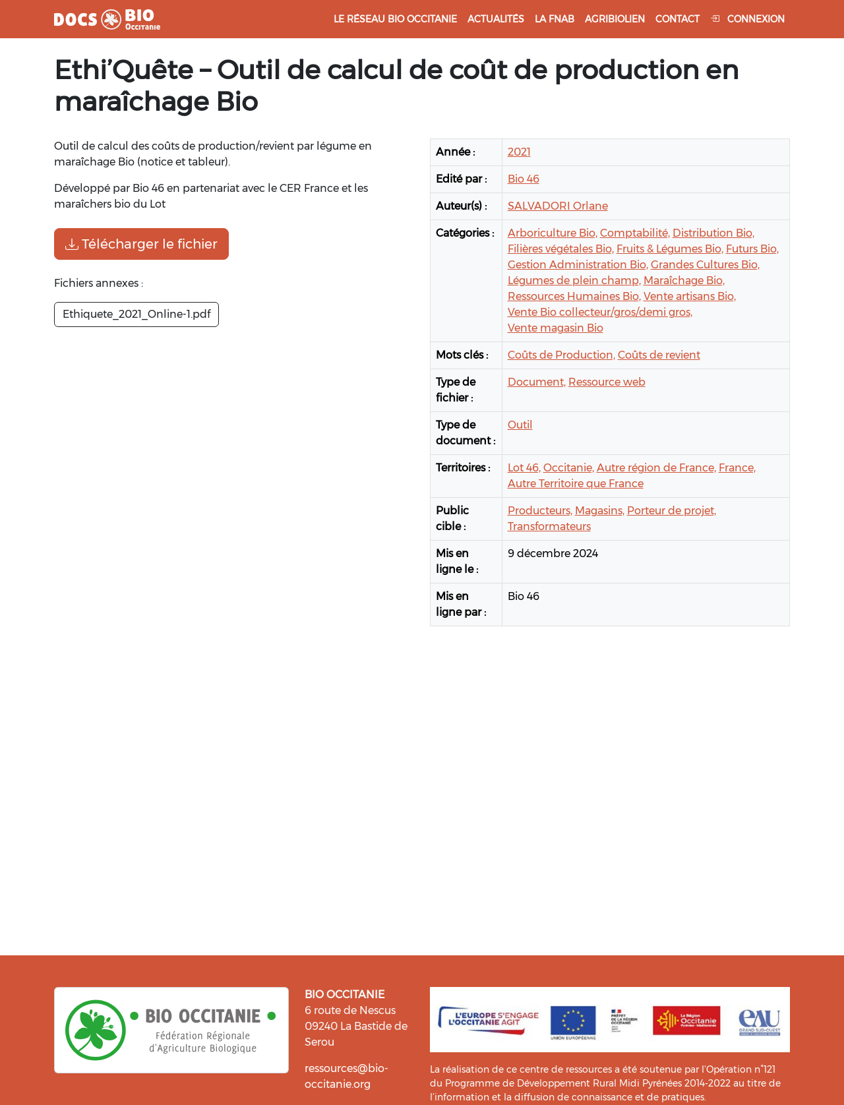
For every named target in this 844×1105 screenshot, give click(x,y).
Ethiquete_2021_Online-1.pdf (136, 314)
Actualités (495, 19)
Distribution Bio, (713, 233)
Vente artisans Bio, (690, 296)
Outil (520, 425)
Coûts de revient (659, 355)
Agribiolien (615, 19)
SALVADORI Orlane (558, 206)
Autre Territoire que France (576, 483)
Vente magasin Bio (555, 328)
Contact (677, 19)
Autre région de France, (656, 468)
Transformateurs (549, 526)
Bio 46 (523, 179)
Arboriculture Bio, (552, 233)
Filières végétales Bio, (561, 249)
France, (737, 468)
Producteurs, (540, 510)
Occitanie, (568, 468)
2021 (519, 152)
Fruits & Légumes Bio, (670, 249)
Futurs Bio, (752, 249)
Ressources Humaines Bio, (574, 296)
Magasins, (599, 510)
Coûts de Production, (561, 355)
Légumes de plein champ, (574, 280)
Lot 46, (524, 468)
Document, (537, 382)
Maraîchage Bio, (684, 280)
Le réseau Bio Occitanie (395, 19)
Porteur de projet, (671, 510)
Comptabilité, (635, 233)
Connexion (747, 19)
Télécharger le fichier (141, 244)
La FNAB (554, 19)
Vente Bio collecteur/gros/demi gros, (600, 312)
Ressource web (607, 382)
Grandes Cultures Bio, (705, 264)
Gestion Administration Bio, (578, 264)
